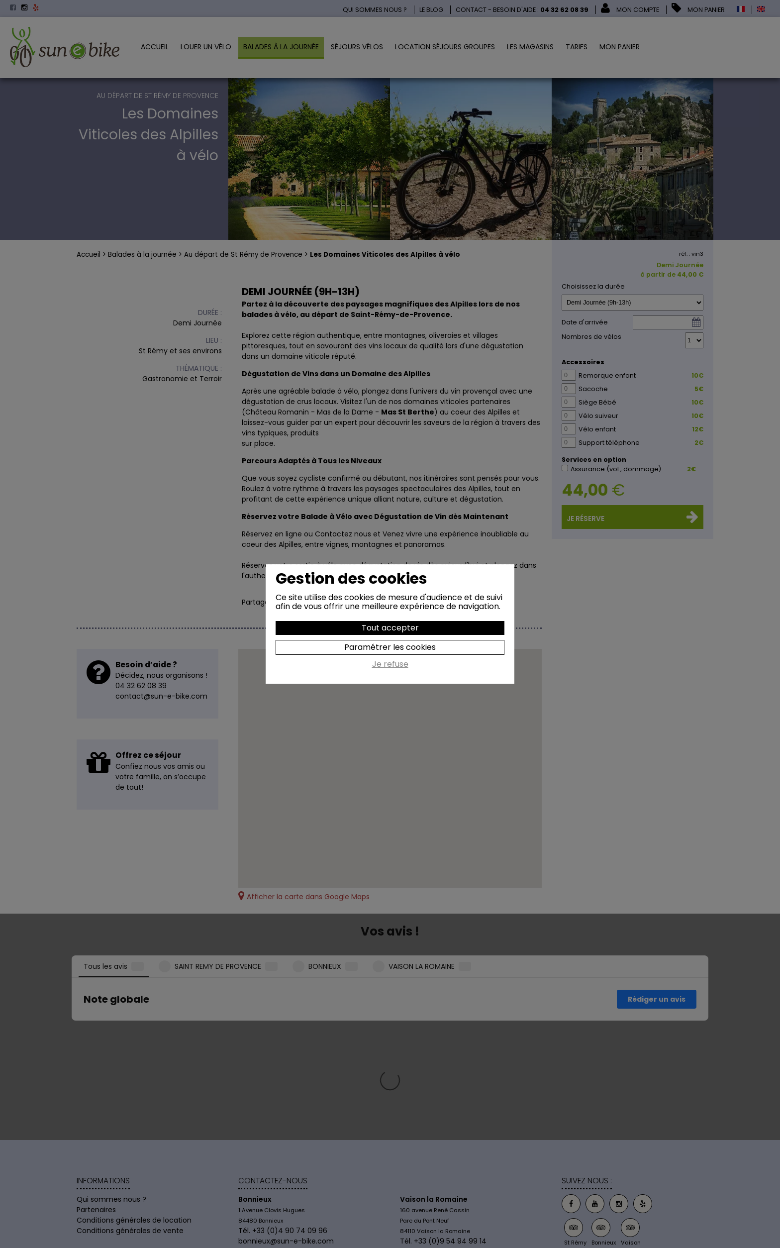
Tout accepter (390, 627)
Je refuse (390, 665)
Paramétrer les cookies (390, 647)
